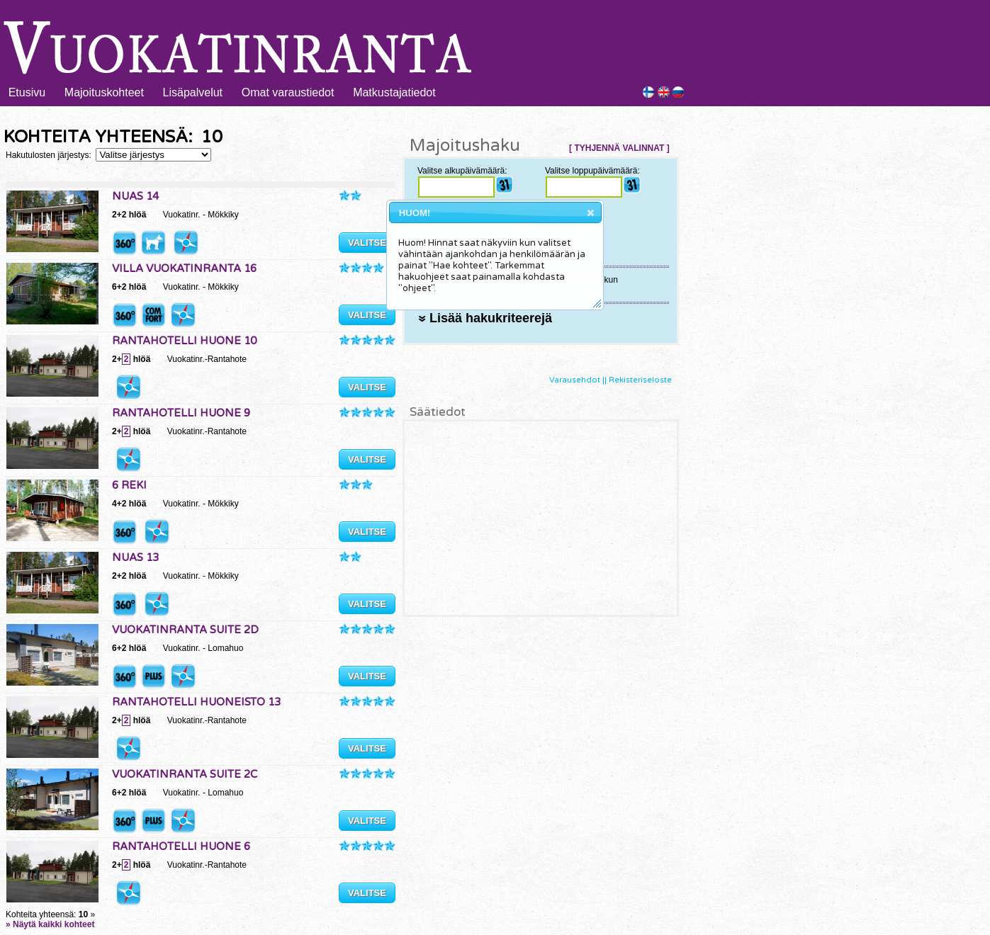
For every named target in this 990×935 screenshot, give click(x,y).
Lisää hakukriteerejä (485, 318)
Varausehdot (574, 380)
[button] (590, 212)
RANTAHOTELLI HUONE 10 (184, 340)
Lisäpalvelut (193, 92)
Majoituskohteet (104, 92)
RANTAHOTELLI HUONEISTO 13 (196, 702)
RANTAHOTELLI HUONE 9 (181, 413)
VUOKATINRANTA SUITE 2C (184, 774)
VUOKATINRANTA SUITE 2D (185, 629)
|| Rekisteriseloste (637, 380)
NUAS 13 (135, 557)
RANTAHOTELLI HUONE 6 (181, 846)
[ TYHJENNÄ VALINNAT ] (619, 148)
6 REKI (129, 485)
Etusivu (27, 92)
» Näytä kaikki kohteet (50, 924)
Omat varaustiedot (288, 92)
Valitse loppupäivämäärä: (592, 171)
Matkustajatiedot (394, 92)
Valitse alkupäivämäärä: (462, 171)
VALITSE (367, 242)
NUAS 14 (135, 196)
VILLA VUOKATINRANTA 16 (184, 268)
